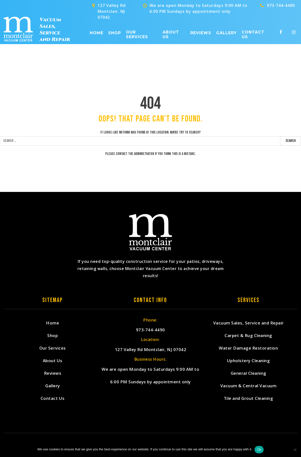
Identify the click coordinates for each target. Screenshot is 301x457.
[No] (294, 449)
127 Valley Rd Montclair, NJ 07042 (150, 349)
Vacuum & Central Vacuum (248, 386)
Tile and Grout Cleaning (248, 398)
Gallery (226, 33)
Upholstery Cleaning (248, 360)
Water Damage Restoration (248, 348)
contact (121, 154)
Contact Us (253, 34)
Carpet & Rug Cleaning (248, 335)
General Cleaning (248, 373)
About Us (171, 34)
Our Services (137, 34)
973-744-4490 (281, 5)
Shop (114, 33)
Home (96, 33)
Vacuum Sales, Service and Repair (248, 323)
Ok (259, 449)
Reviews (200, 33)
